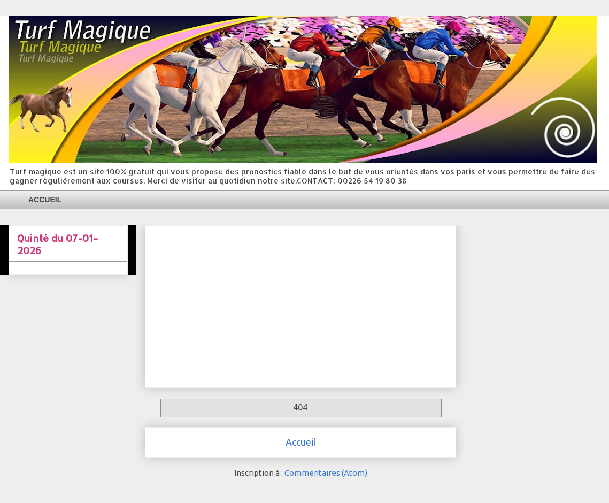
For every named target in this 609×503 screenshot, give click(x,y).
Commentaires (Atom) (325, 472)
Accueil (301, 442)
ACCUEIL (44, 199)
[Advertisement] (300, 304)
